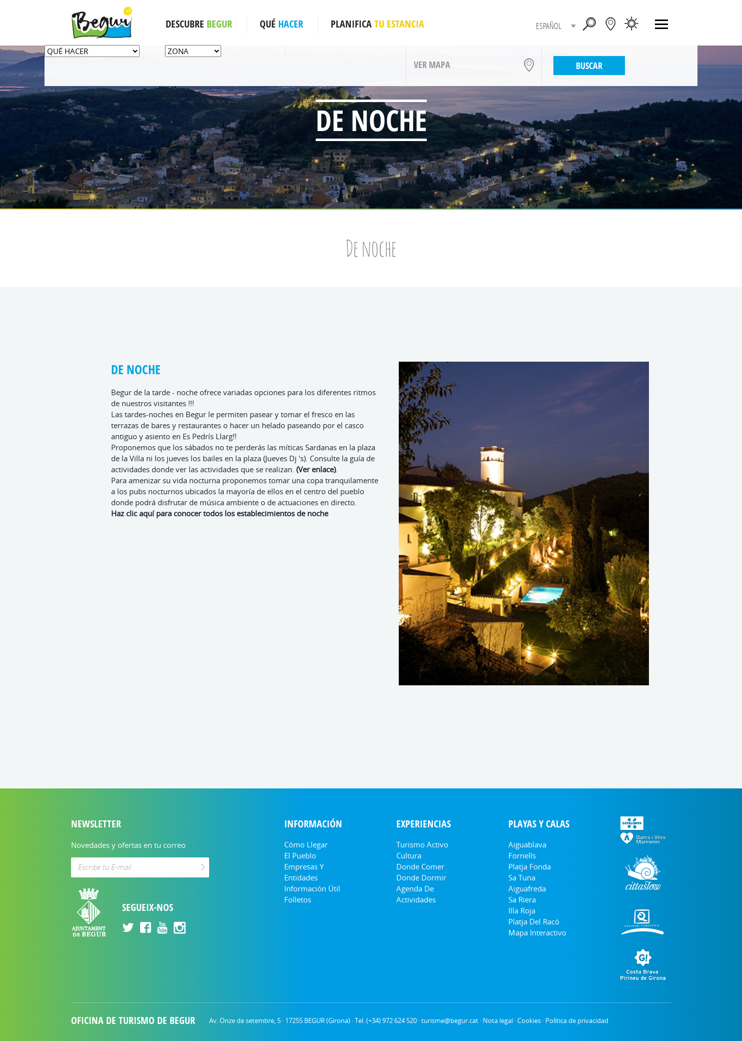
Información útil (312, 888)
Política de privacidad (576, 1020)
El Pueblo (300, 855)
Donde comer (420, 866)
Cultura (408, 855)
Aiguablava (527, 844)
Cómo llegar (306, 844)
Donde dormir (421, 877)
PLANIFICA (377, 24)
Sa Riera (522, 899)
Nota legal (498, 1020)
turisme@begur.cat (449, 1020)
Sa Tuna (521, 877)
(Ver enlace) (316, 469)
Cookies (529, 1020)
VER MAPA (432, 65)
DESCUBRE (199, 24)
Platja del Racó (533, 921)
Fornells (522, 855)
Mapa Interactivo (537, 932)
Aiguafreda (527, 888)
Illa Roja (521, 910)
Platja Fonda (529, 866)
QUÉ (281, 24)
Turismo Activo (422, 844)
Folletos (297, 899)
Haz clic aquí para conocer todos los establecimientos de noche (219, 513)
